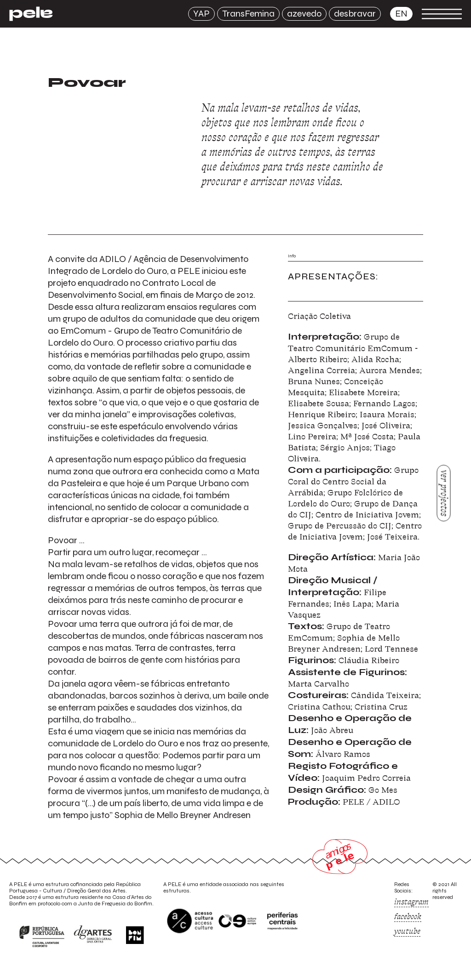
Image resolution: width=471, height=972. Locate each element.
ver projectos (444, 493)
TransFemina (248, 13)
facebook (407, 916)
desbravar (355, 13)
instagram (411, 902)
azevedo (304, 13)
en (401, 13)
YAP (201, 13)
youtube (407, 931)
